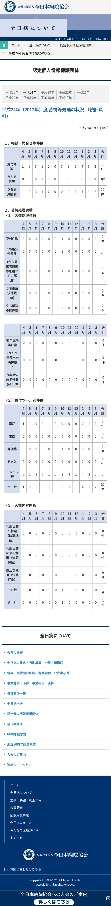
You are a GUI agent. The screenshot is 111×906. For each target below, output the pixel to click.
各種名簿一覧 (16, 693)
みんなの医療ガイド (24, 830)
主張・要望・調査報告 (25, 800)
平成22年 (65, 92)
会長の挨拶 (15, 652)
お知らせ (16, 837)
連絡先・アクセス (19, 765)
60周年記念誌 (16, 734)
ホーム (15, 45)
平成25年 (12, 92)
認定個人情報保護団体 (75, 45)
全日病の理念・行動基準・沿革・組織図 (35, 662)
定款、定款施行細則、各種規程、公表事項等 (38, 673)
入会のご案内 (16, 754)
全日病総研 (15, 724)
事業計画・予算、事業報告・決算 (30, 683)
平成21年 (83, 92)
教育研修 (16, 807)
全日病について (40, 45)
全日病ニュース (21, 822)
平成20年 (12, 97)
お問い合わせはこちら (25, 869)
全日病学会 (15, 703)
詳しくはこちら (53, 902)
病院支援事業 (19, 815)
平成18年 (47, 97)
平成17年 (65, 97)
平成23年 (47, 92)
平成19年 (29, 97)
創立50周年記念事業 (21, 744)
